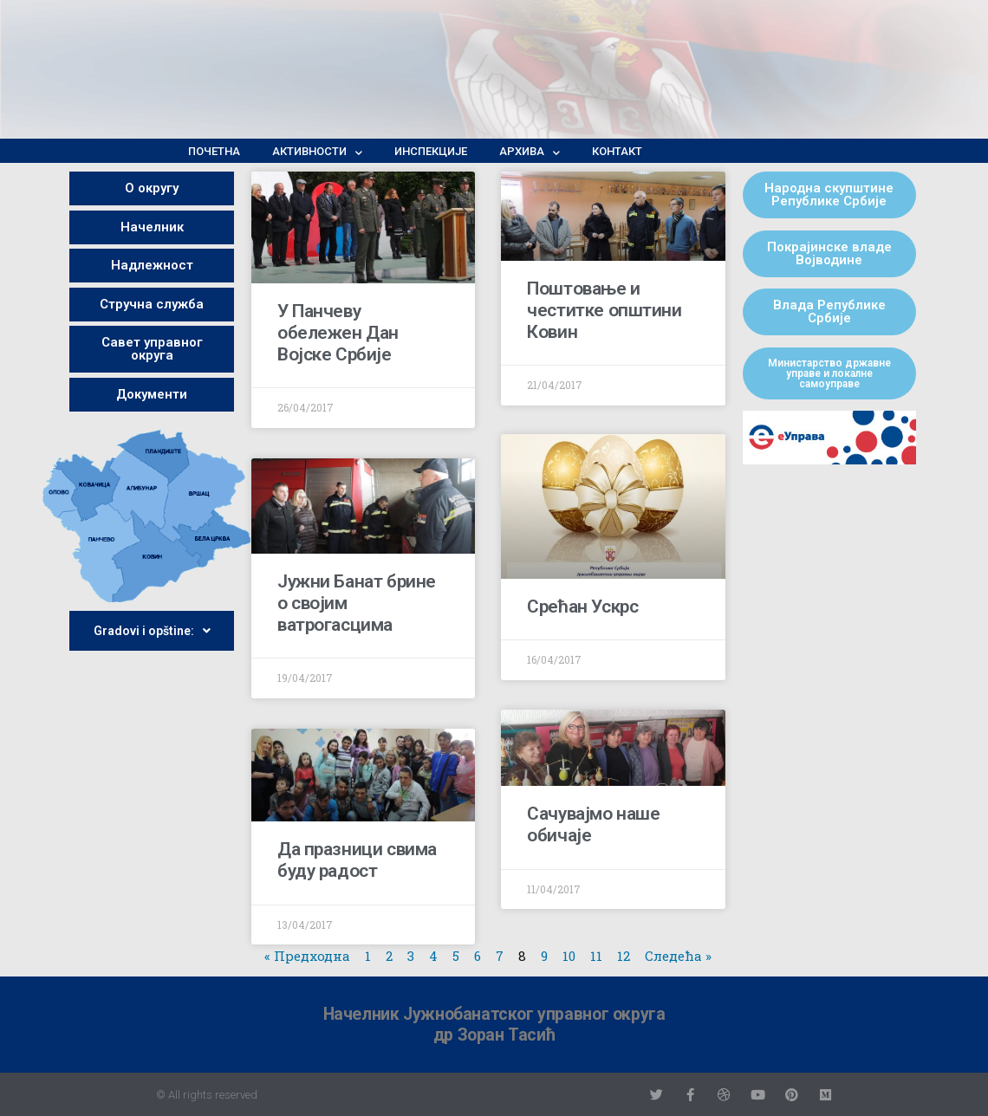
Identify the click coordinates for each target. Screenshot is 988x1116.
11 (596, 955)
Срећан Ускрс (582, 608)
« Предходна (307, 955)
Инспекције (430, 151)
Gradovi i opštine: (152, 631)
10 (568, 955)
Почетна (214, 151)
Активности (317, 152)
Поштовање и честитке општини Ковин (604, 310)
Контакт (617, 151)
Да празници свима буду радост (357, 860)
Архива (529, 152)
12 (623, 955)
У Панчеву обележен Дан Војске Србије (338, 333)
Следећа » (678, 955)
